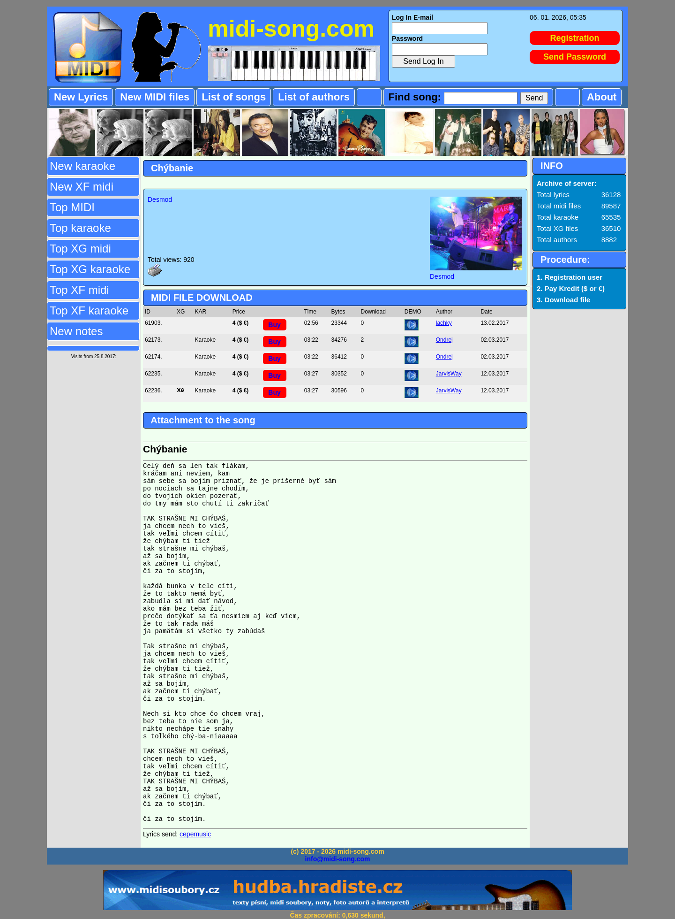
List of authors (314, 97)
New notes (76, 331)
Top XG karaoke (90, 269)
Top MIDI (72, 207)
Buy (274, 325)
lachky (444, 323)
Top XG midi (80, 248)
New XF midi (81, 186)
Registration (575, 38)
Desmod (160, 199)
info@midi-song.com (337, 859)
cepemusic (195, 834)
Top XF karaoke (89, 310)
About (602, 97)
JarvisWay (449, 373)
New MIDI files (154, 97)
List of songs (234, 97)
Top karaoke (80, 228)
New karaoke (82, 166)
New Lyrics (81, 97)
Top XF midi (79, 289)
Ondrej (444, 340)
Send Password (574, 56)
